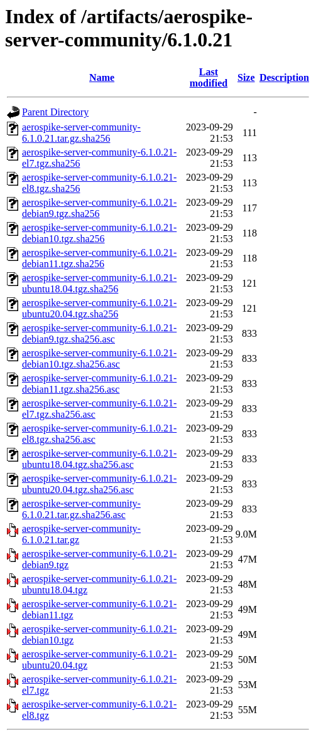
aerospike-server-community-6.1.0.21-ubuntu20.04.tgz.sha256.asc (99, 484)
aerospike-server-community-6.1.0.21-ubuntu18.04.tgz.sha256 (99, 283)
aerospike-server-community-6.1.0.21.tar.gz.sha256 (81, 133)
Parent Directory (55, 112)
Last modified (208, 77)
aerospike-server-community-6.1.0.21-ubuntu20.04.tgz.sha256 (99, 308)
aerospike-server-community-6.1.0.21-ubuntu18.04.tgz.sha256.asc (99, 459)
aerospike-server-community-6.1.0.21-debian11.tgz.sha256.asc (99, 384)
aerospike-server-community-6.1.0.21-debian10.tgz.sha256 (99, 233)
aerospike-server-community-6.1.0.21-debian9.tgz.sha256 (99, 208)
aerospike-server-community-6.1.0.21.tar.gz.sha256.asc (81, 509)
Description (284, 77)
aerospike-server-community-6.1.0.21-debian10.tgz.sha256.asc (99, 358)
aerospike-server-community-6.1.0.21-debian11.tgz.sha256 (99, 258)
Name (101, 77)
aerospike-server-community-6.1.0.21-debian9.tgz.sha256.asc (99, 333)
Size (246, 77)
